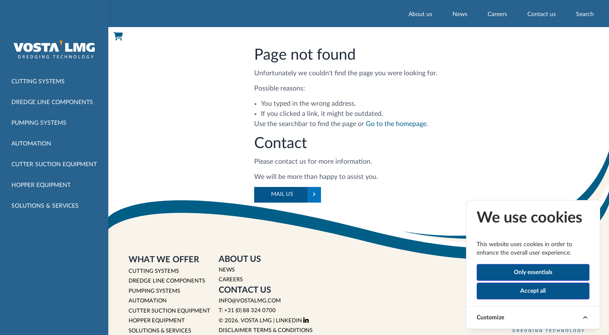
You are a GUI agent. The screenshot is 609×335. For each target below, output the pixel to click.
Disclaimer (235, 330)
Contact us (541, 14)
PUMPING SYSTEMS (154, 291)
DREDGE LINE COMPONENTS (167, 281)
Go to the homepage (396, 124)
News (460, 14)
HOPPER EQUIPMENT (157, 321)
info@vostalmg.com (250, 301)
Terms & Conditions (283, 330)
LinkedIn (292, 321)
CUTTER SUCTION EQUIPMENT (169, 311)
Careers (497, 14)
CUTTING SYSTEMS (154, 271)
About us (420, 14)
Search (585, 14)
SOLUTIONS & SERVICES (160, 331)
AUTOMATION (148, 301)
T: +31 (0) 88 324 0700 (247, 310)
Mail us (296, 195)
